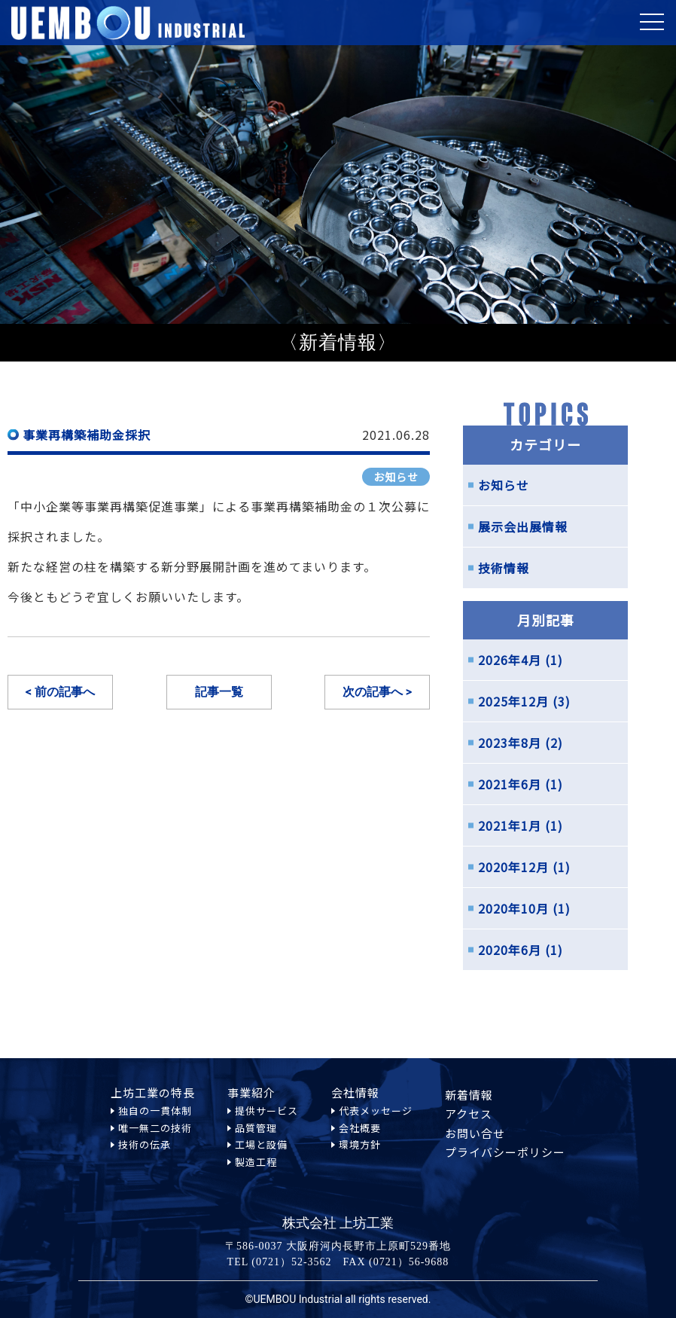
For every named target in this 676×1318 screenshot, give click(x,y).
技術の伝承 (144, 1154)
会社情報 (355, 1092)
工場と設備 (261, 1154)
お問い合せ (475, 1133)
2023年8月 (509, 743)
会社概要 (360, 1137)
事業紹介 (251, 1092)
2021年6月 (509, 784)
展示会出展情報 (523, 526)
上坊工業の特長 (153, 1092)
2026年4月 (509, 660)
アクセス (468, 1113)
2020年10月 (513, 908)
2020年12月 (513, 867)
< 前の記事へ (60, 692)
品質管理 (256, 1128)
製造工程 (256, 1199)
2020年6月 (509, 950)
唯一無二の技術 (155, 1128)
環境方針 (360, 1154)
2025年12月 (513, 701)
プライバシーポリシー (505, 1162)
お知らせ (396, 476)
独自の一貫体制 (155, 1110)
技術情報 (503, 568)
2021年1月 (509, 825)
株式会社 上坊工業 (338, 1223)
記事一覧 (219, 692)
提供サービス (266, 1110)
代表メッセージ (376, 1111)
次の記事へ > (377, 692)
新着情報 (469, 1095)
